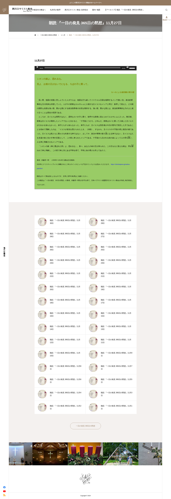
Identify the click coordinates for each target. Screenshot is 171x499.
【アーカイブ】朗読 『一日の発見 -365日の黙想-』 (124, 10)
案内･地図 (96, 10)
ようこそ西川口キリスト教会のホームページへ (85, 3)
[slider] (82, 67)
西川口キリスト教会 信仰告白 (76, 10)
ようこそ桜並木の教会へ (36, 10)
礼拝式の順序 (55, 10)
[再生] (37, 67)
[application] (86, 68)
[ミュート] (127, 67)
